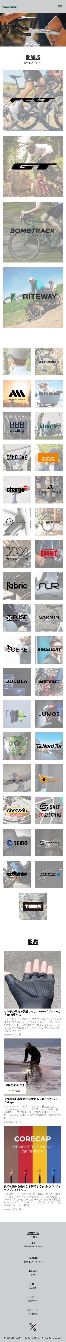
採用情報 (33, 1311)
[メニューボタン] (61, 6)
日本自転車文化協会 (33, 1244)
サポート (33, 1298)
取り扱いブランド (33, 1259)
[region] (33, 30)
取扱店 (33, 1285)
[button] (27, 43)
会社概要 (33, 1234)
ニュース (33, 1272)
